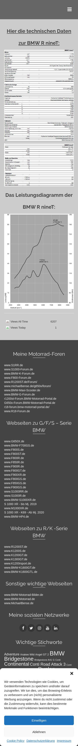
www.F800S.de (14, 449)
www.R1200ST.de (15, 546)
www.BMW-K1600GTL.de (20, 571)
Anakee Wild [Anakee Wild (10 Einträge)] (27, 654)
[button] (72, 673)
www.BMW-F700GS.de (19, 445)
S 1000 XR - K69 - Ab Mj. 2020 (24, 512)
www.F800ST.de (14, 454)
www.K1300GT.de (15, 559)
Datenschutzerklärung (40, 740)
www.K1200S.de (15, 551)
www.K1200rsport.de (17, 563)
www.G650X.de (14, 441)
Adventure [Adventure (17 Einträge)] (11, 654)
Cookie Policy (15, 740)
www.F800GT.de (15, 470)
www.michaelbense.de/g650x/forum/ (27, 386)
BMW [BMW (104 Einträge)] (57, 653)
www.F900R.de (14, 466)
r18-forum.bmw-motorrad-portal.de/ (27, 407)
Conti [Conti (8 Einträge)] (58, 660)
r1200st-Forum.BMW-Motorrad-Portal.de (30, 398)
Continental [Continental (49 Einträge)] (16, 664)
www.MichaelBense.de (18, 603)
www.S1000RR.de (16, 491)
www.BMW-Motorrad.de (19, 599)
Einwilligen (39, 720)
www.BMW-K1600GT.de (19, 567)
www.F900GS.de (15, 487)
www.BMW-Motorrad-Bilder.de (23, 594)
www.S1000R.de (15, 495)
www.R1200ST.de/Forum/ (20, 382)
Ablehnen (39, 732)
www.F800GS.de (15, 479)
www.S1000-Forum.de (18, 369)
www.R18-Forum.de (17, 411)
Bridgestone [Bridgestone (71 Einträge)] (19, 659)
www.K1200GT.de (15, 555)
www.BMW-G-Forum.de (19, 394)
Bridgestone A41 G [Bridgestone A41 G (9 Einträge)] (45, 660)
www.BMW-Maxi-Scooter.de (22, 390)
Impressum (64, 740)
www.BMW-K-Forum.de (19, 373)
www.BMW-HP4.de (16, 516)
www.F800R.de (14, 458)
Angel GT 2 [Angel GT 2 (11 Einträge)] (42, 654)
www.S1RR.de (13, 365)
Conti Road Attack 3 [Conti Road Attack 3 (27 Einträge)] (48, 664)
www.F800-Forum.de (17, 377)
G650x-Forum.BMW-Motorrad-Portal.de (29, 402)
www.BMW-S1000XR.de (20, 500)
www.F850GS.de (15, 483)
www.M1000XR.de (16, 508)
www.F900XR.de (15, 474)
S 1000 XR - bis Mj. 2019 (20, 504)
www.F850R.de (14, 462)
